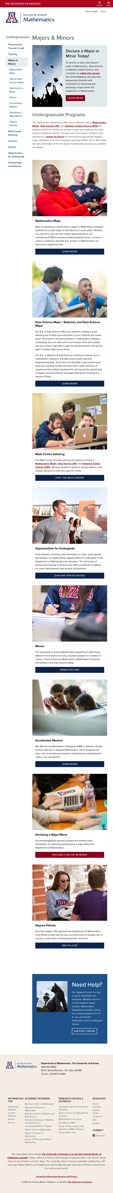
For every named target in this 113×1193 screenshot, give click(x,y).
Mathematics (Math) (46, 463)
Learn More (75, 98)
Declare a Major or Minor (69, 854)
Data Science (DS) (49, 126)
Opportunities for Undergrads (55, 548)
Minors (39, 646)
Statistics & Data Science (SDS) (81, 126)
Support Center (84, 1031)
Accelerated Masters (49, 740)
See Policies (70, 945)
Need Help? (92, 11)
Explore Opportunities (70, 575)
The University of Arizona (80, 1182)
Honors (12, 147)
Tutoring (12, 54)
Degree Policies (45, 925)
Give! (103, 11)
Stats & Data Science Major (17, 80)
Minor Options (69, 669)
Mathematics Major (48, 221)
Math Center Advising (50, 454)
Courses (12, 141)
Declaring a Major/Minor (51, 835)
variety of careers (55, 136)
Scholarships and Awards (15, 164)
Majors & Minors (13, 62)
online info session (90, 73)
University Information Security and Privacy (56, 1176)
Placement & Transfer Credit (16, 46)
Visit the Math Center (69, 477)
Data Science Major (16, 90)
